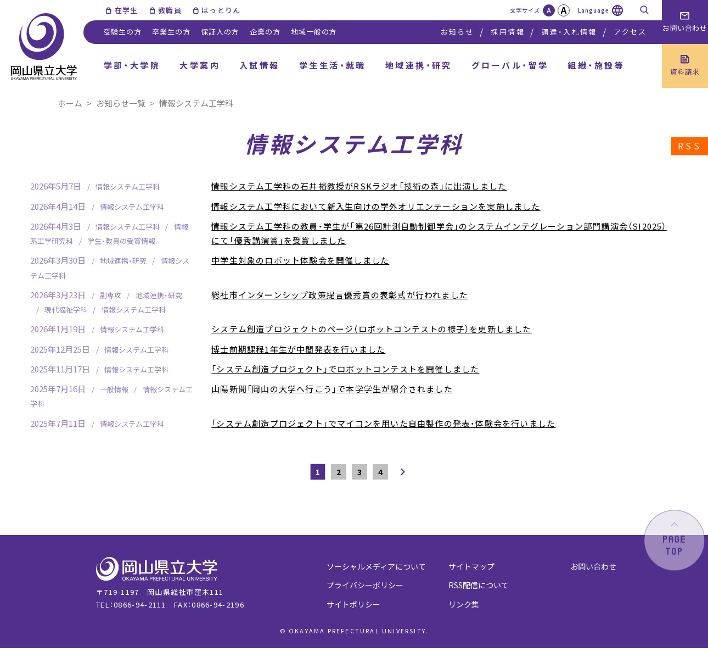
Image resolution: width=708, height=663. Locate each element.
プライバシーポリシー (365, 585)
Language (593, 10)
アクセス (630, 31)
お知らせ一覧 (120, 103)
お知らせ (457, 31)
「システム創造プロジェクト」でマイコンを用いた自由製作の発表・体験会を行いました (383, 423)
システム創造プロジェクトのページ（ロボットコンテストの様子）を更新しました (371, 329)
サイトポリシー (353, 604)
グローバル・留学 (510, 65)
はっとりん (221, 10)
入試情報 (259, 65)
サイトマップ (471, 566)
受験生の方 (123, 31)
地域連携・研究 (418, 65)
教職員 (170, 10)
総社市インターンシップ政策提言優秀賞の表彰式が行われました (339, 294)
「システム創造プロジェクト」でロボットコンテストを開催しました (345, 369)
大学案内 (199, 65)
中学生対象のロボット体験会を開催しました (300, 260)
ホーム (70, 103)
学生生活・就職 (332, 65)
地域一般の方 (313, 31)
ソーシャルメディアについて (376, 566)
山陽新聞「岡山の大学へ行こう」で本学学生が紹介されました (332, 388)
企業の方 (265, 31)
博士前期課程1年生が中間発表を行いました (298, 349)
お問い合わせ (593, 566)
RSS (689, 146)
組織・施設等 (596, 65)
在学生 (126, 10)
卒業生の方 (171, 31)
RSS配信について (478, 585)
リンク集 (463, 604)
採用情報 (507, 31)
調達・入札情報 (569, 31)
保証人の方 (220, 31)
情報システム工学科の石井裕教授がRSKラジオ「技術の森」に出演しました (359, 186)
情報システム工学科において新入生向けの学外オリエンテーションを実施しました (375, 206)
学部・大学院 (132, 65)
